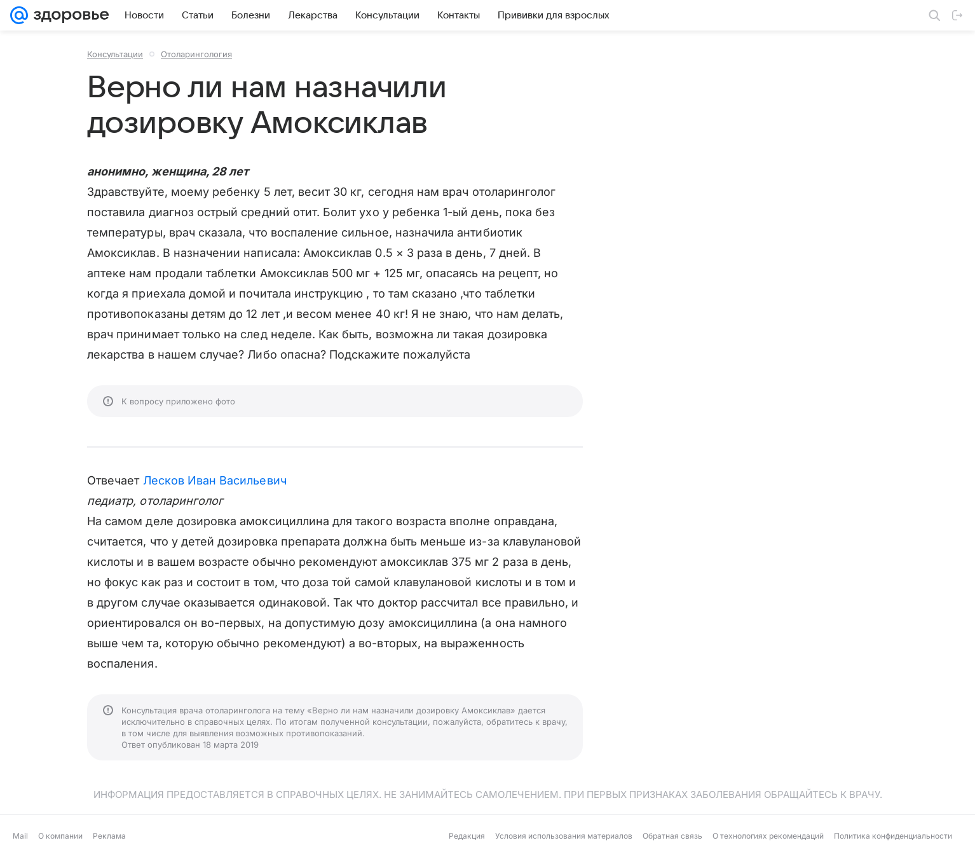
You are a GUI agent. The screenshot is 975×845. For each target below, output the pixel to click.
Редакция (467, 836)
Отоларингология (196, 54)
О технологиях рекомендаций (768, 836)
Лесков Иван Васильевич (215, 480)
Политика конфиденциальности (893, 836)
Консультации (115, 54)
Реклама (109, 836)
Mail (20, 836)
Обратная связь (672, 836)
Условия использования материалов (563, 836)
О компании (60, 836)
